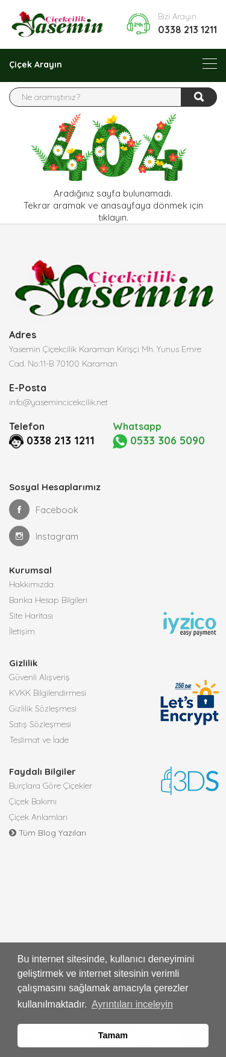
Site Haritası (31, 615)
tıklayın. (113, 217)
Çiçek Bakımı (33, 801)
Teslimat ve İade (39, 739)
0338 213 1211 (187, 30)
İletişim (22, 631)
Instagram (43, 536)
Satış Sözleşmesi (40, 724)
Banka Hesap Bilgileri (48, 600)
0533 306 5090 (159, 441)
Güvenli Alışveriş (39, 677)
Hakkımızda (31, 584)
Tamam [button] (113, 1035)
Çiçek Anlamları (38, 817)
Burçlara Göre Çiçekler (50, 785)
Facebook (43, 509)
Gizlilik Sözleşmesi (43, 708)
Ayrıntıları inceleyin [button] (132, 1004)
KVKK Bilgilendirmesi (47, 692)
